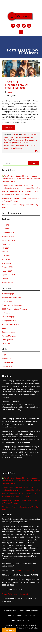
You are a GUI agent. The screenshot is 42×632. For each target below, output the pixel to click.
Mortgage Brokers (9, 320)
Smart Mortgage (16, 148)
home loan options (10, 143)
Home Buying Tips (18, 620)
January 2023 (7, 278)
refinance (5, 328)
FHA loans (14, 134)
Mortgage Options (15, 615)
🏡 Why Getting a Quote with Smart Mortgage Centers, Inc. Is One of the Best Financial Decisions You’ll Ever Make (21, 178)
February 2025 (7, 229)
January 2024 (7, 271)
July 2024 (5, 248)
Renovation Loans (8, 332)
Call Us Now (21, 16)
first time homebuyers (29, 140)
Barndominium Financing (11, 297)
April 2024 (6, 259)
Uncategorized (7, 340)
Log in (4, 355)
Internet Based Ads (21, 594)
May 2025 (6, 225)
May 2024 (6, 255)
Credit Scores (7, 301)
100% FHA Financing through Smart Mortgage (16, 84)
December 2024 (8, 232)
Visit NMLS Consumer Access (25, 570)
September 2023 (8, 275)
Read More (8, 127)
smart (10, 92)
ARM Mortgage (8, 293)
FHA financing (16, 140)
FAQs (29, 620)
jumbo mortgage (8, 316)
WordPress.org (7, 366)
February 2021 (7, 282)
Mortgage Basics (10, 610)
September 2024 (8, 240)
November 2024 (8, 236)
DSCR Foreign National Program (14, 309)
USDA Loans (6, 343)
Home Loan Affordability (28, 610)
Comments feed (8, 362)
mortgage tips (24, 145)
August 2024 (7, 244)
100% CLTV (25, 134)
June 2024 (6, 252)
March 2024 (6, 263)
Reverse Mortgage (9, 336)
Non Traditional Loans (10, 324)
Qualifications (29, 615)
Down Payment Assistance (12, 305)
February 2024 (7, 267)
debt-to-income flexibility (19, 137)
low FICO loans (22, 143)
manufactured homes (11, 145)
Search (33, 163)
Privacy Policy (7, 594)
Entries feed (6, 358)
